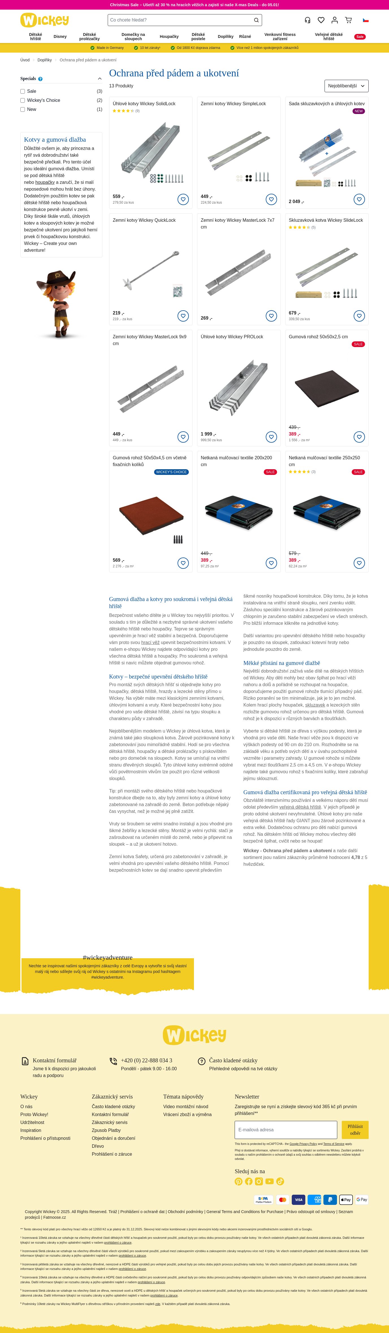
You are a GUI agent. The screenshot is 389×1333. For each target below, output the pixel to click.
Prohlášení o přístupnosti (45, 1138)
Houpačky (169, 36)
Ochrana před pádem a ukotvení (88, 60)
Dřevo (98, 1146)
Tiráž (113, 1211)
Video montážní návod (185, 1106)
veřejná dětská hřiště (300, 807)
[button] (363, 20)
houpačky (45, 182)
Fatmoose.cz (54, 1217)
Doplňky (226, 36)
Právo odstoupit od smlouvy (311, 1211)
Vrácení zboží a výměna (187, 1114)
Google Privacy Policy (303, 1143)
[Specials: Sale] (22, 91)
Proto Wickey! (34, 1114)
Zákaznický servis (109, 1122)
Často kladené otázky (113, 1106)
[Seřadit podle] (347, 86)
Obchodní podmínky (185, 1211)
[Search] (256, 20)
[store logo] (44, 20)
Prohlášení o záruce (112, 1154)
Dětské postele (198, 36)
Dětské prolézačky (89, 36)
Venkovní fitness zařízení (280, 36)
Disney (60, 36)
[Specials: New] (22, 109)
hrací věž (150, 642)
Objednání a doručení (113, 1138)
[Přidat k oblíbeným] (183, 199)
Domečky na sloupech (133, 36)
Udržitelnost (32, 1122)
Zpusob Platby (106, 1130)
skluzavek (315, 705)
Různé (245, 36)
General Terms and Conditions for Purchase (244, 1211)
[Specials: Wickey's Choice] (22, 100)
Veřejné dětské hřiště (329, 36)
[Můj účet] (335, 20)
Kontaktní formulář (110, 1114)
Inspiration (30, 1130)
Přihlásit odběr (355, 1130)
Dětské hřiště (35, 36)
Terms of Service (333, 1143)
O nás (26, 1106)
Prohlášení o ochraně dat (142, 1211)
